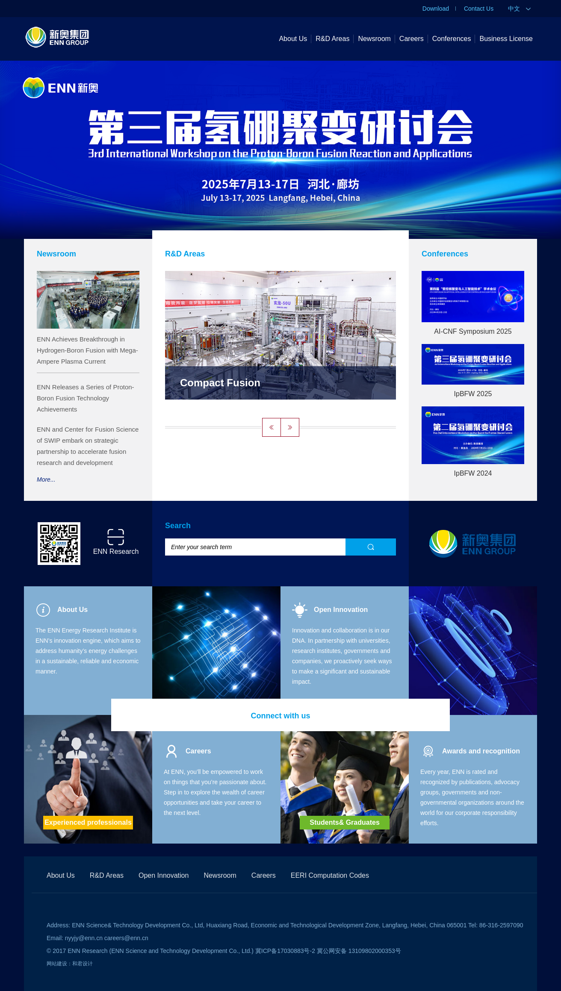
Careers (411, 38)
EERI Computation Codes (330, 875)
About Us (293, 38)
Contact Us (478, 8)
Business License (506, 38)
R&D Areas (332, 38)
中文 (519, 8)
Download (435, 8)
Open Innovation (164, 875)
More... (46, 479)
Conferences (451, 38)
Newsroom (374, 38)
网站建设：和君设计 (70, 964)
